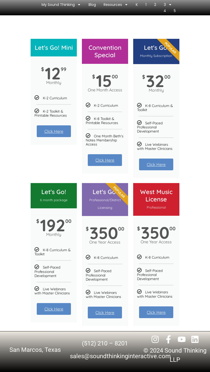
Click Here (53, 131)
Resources (116, 5)
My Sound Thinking (61, 5)
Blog (92, 4)
